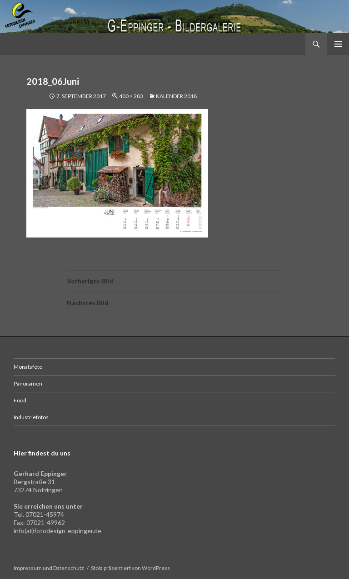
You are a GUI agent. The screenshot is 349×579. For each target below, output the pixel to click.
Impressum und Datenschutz (49, 567)
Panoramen (28, 383)
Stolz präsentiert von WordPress (130, 567)
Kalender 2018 (176, 96)
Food (20, 400)
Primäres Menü (338, 44)
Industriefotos (31, 417)
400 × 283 (131, 96)
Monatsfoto (28, 366)
